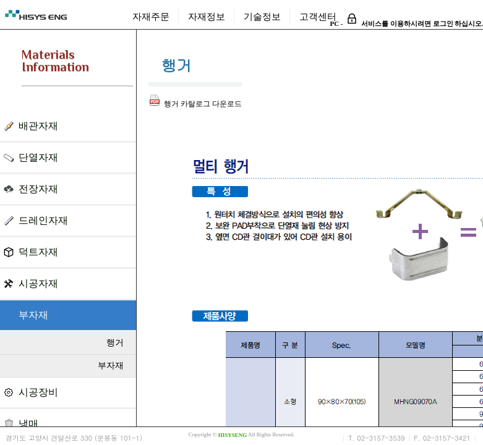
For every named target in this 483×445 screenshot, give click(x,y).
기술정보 (262, 16)
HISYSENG (232, 435)
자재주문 (150, 16)
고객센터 (317, 16)
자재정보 (206, 16)
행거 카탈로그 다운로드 (195, 104)
